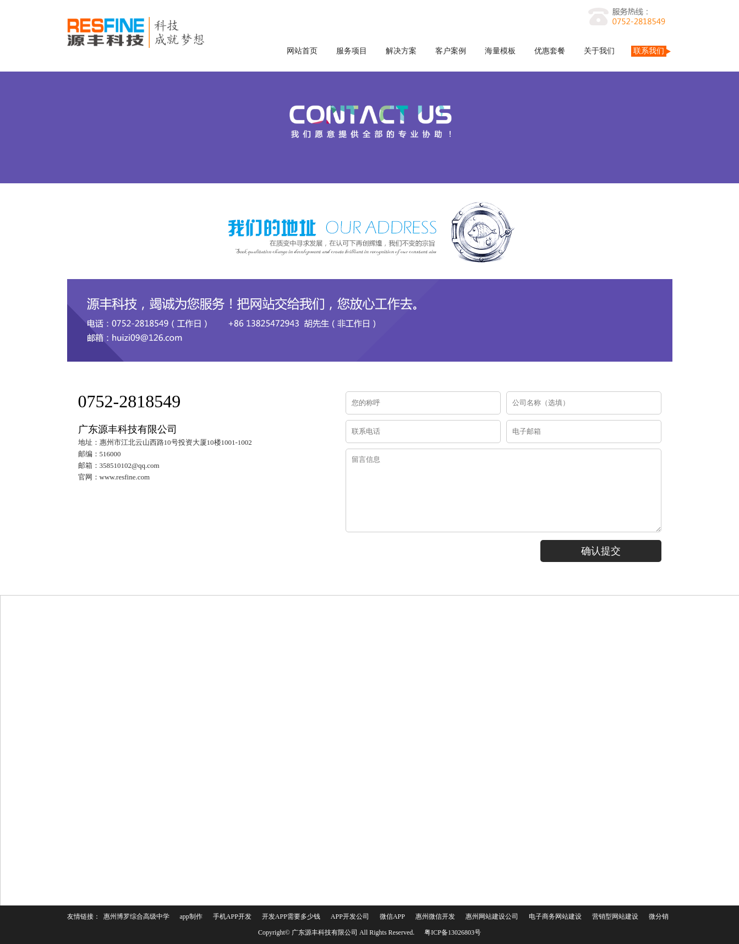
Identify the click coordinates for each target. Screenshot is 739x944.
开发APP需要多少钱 (291, 916)
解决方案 (401, 51)
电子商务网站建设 (555, 916)
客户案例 (450, 51)
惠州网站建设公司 (492, 916)
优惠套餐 (549, 51)
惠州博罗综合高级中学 (136, 916)
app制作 (191, 916)
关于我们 (599, 51)
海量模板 (500, 51)
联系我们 (648, 51)
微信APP (392, 916)
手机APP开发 (232, 916)
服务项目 (351, 51)
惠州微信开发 (435, 916)
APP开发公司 (350, 916)
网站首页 (302, 51)
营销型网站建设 (615, 916)
